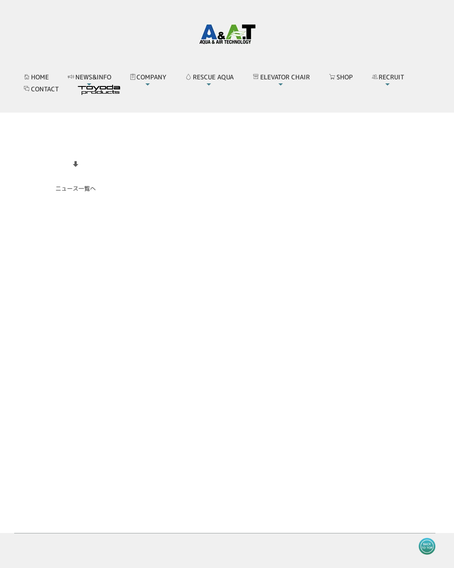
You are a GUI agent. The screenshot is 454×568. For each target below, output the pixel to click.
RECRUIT (388, 77)
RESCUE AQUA (209, 77)
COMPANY (148, 77)
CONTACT (41, 89)
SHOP (341, 77)
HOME (36, 77)
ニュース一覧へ (75, 188)
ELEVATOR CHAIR (281, 77)
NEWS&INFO (89, 77)
